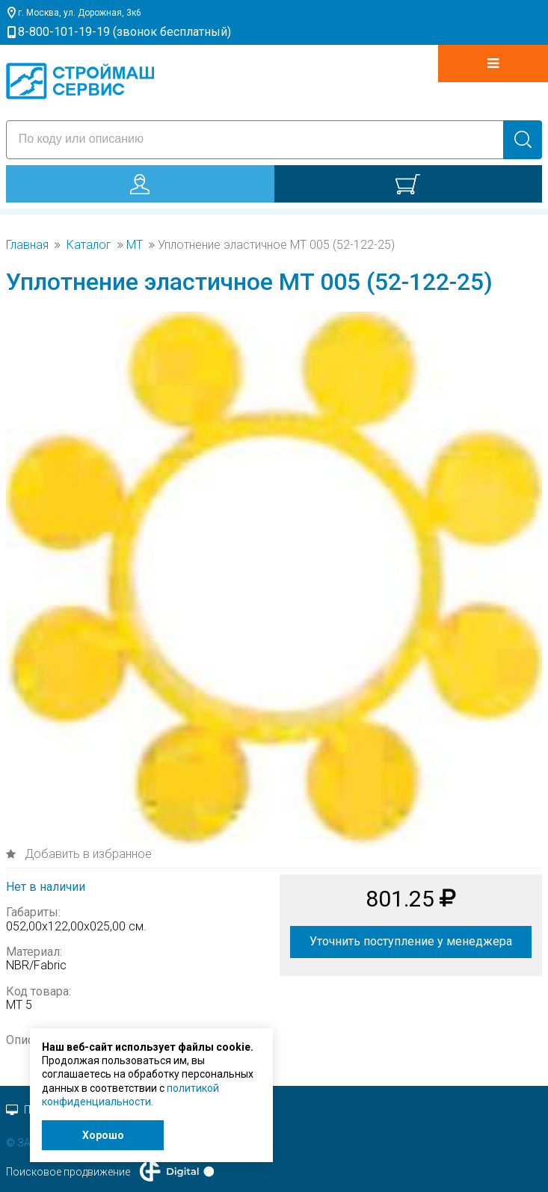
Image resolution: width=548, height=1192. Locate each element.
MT (134, 245)
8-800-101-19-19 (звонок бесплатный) (124, 32)
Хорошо (103, 1135)
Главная (27, 245)
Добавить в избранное (87, 854)
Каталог (89, 245)
